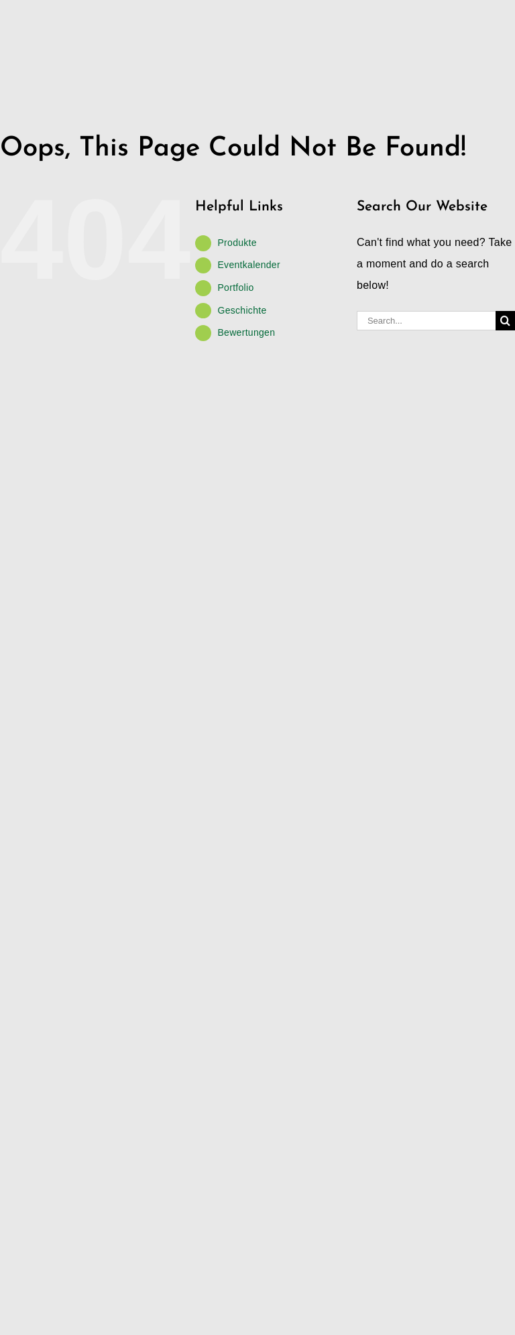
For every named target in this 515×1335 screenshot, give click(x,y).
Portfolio (235, 287)
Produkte (236, 242)
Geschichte (241, 310)
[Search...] (426, 320)
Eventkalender (248, 264)
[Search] (505, 320)
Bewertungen (246, 332)
